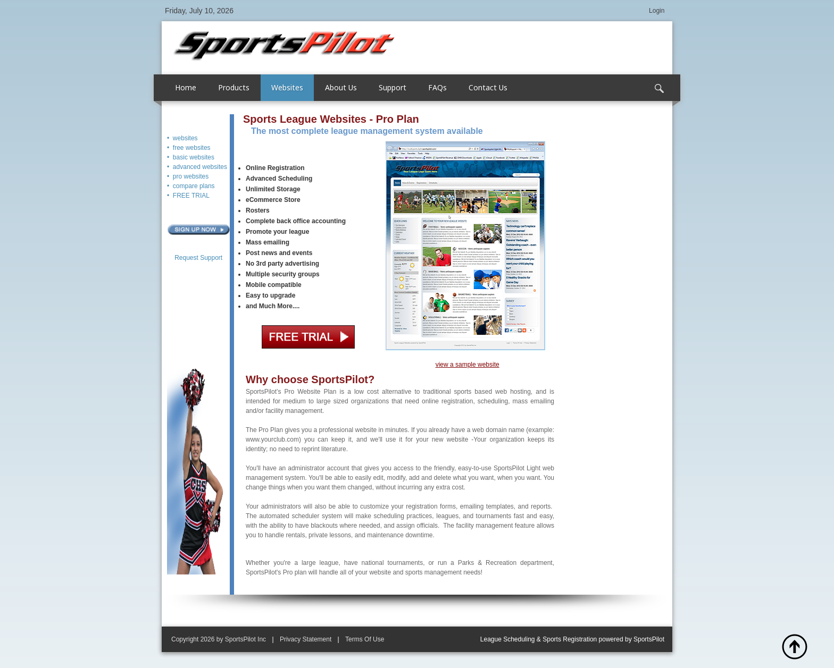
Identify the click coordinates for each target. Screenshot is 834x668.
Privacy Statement (305, 639)
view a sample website (467, 364)
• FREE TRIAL (188, 195)
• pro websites (187, 176)
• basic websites (190, 157)
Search (659, 88)
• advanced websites (197, 167)
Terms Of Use (364, 639)
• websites (182, 138)
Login (656, 10)
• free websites (189, 147)
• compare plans (191, 186)
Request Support (198, 257)
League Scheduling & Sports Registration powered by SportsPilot (572, 639)
